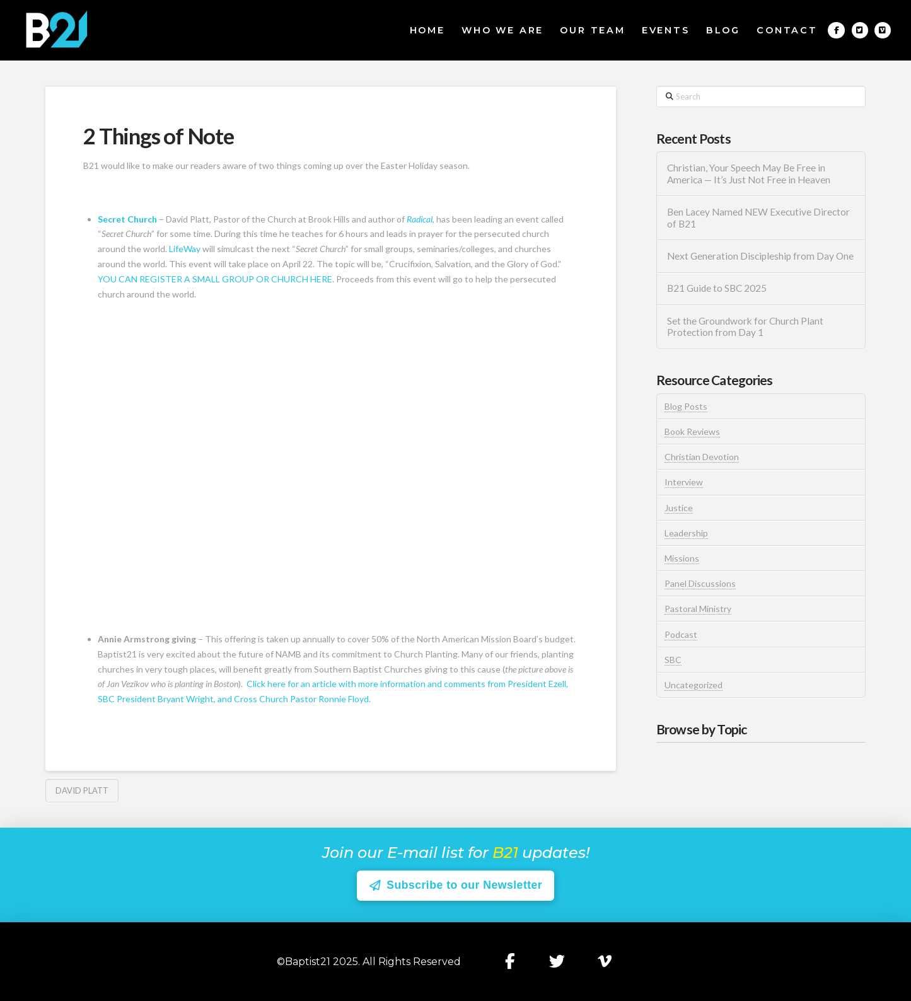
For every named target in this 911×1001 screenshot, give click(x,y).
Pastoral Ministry (697, 608)
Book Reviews (692, 431)
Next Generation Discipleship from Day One (760, 256)
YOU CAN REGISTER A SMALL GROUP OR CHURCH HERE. (216, 279)
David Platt (81, 790)
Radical (418, 219)
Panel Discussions (700, 583)
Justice (678, 507)
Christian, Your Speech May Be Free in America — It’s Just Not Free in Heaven (749, 173)
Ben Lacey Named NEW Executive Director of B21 (758, 217)
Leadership (686, 533)
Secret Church (127, 219)
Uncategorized (693, 685)
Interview (683, 482)
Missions (681, 558)
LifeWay (184, 248)
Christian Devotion (701, 456)
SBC (673, 659)
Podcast (680, 634)
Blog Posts (685, 406)
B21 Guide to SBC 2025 (717, 288)
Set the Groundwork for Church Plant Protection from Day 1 (745, 326)
